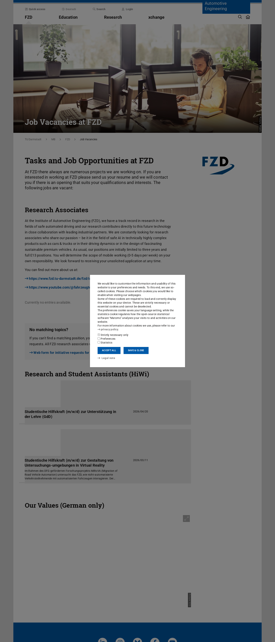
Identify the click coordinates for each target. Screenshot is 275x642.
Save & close (136, 350)
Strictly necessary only (113, 334)
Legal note (106, 358)
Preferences (107, 338)
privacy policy (108, 329)
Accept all (109, 350)
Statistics (105, 342)
